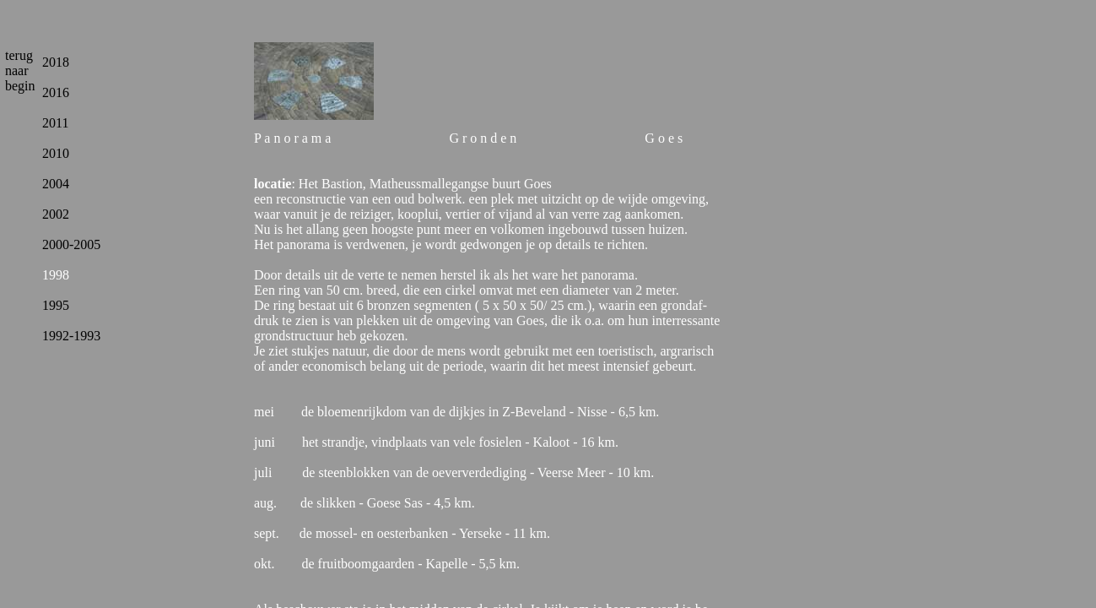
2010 (55, 153)
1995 (55, 305)
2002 (55, 214)
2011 (55, 123)
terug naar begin (20, 70)
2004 (55, 183)
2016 (55, 92)
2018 (55, 62)
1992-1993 (71, 335)
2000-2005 (71, 244)
